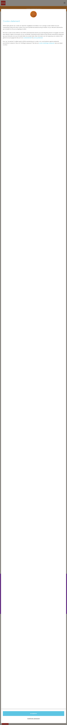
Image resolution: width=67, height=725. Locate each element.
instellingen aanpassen (33, 718)
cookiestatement (27, 37)
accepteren (33, 713)
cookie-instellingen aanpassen (46, 43)
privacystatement (38, 37)
